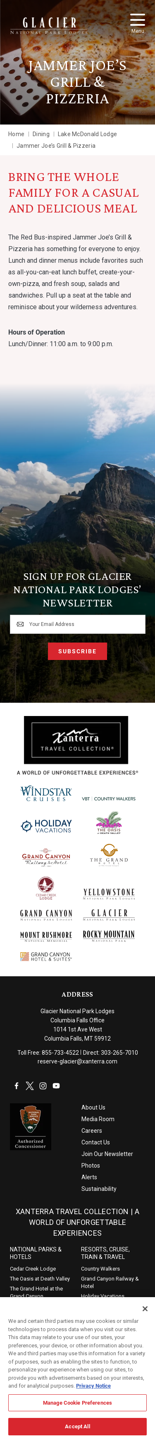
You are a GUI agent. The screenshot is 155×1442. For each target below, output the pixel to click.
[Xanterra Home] (48, 25)
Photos (90, 1165)
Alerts (89, 1177)
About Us (93, 1107)
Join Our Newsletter (107, 1154)
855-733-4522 (60, 1052)
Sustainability (99, 1188)
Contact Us (95, 1142)
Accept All (77, 1431)
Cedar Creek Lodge (33, 1269)
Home (16, 134)
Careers (91, 1130)
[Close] (145, 1313)
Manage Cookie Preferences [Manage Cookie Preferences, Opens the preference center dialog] (77, 1406)
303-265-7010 (119, 1052)
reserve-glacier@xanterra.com (77, 1061)
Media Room (97, 1119)
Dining (41, 134)
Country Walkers (100, 1269)
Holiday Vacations (102, 1296)
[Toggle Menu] (137, 19)
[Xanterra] (77, 745)
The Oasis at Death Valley (40, 1279)
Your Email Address (51, 624)
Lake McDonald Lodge (87, 134)
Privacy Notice (93, 1390)
